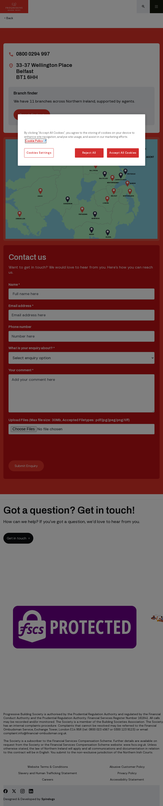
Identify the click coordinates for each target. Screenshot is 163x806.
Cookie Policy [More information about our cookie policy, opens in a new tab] (34, 141)
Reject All (89, 153)
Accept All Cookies (122, 153)
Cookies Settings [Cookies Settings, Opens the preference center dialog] (39, 153)
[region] (81, 140)
